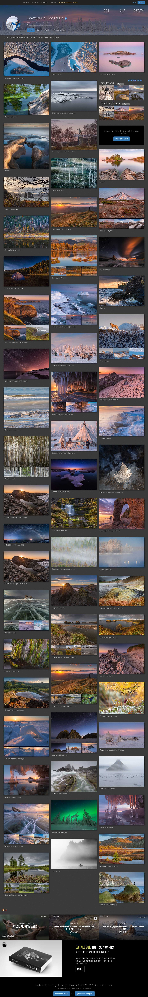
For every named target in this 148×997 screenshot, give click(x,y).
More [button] (53, 2)
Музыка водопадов (12, 671)
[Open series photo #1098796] (89, 748)
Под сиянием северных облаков (112, 750)
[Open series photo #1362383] (26, 472)
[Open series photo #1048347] (41, 888)
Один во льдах (105, 438)
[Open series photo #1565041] (106, 224)
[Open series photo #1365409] (41, 423)
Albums (39, 30)
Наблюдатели (57, 74)
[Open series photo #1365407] (11, 423)
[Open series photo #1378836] (15, 332)
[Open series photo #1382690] (73, 320)
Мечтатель (56, 871)
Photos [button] (26, 2)
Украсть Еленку (106, 269)
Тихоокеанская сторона (109, 637)
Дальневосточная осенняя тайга (64, 569)
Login (134, 2)
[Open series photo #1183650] (58, 650)
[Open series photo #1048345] (11, 888)
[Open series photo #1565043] (136, 224)
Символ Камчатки (11, 209)
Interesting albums (135, 81)
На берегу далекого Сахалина (16, 381)
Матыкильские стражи (108, 905)
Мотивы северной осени (109, 866)
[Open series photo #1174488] (58, 699)
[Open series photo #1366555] (73, 407)
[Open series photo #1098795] (73, 748)
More (80, 969)
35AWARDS (59, 30)
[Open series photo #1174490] (89, 699)
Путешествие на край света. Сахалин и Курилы (64, 706)
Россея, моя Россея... (111, 103)
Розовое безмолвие (107, 74)
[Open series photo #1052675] (41, 839)
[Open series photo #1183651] (73, 650)
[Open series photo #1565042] (121, 224)
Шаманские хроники (60, 755)
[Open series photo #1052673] (11, 839)
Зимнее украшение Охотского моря (112, 492)
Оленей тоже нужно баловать (63, 453)
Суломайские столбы (13, 250)
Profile (47, 30)
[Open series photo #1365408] (26, 423)
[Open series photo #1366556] (89, 407)
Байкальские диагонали (14, 846)
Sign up (141, 2)
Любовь (7, 171)
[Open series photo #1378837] (37, 332)
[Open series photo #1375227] (121, 353)
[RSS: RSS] (3, 910)
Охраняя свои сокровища (14, 78)
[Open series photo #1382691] (89, 320)
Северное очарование (108, 716)
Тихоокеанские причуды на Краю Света (17, 342)
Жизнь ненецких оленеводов (63, 365)
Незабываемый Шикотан (61, 229)
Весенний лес (10, 479)
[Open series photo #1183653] (89, 650)
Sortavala (39, 37)
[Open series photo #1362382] (11, 472)
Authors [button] (35, 2)
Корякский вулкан (106, 231)
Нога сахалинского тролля (110, 531)
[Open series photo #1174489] (73, 699)
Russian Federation (36, 25)
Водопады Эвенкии (59, 530)
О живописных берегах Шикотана (64, 657)
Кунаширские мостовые (109, 400)
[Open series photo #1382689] (58, 320)
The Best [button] (44, 2)
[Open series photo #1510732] (89, 271)
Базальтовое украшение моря (16, 517)
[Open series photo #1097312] (41, 752)
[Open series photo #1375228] (136, 353)
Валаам (103, 308)
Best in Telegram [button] (85, 994)
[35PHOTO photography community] (11, 2)
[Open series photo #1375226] (106, 353)
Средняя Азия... (108, 83)
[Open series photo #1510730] (58, 271)
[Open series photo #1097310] (11, 752)
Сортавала (48, 25)
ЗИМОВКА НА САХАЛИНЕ (14, 545)
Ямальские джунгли (59, 832)
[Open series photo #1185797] (26, 625)
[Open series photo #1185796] (11, 625)
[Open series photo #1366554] (58, 407)
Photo (30, 30)
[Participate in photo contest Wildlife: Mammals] (25, 927)
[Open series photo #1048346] (26, 888)
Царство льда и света (13, 797)
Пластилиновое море (13, 430)
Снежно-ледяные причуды (14, 759)
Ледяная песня (10, 632)
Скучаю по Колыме (59, 278)
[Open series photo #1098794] (58, 748)
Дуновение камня (11, 117)
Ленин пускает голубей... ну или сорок (64, 152)
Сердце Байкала (58, 608)
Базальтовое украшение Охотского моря (17, 584)
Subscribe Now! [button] (121, 139)
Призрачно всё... (58, 190)
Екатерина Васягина (51, 37)
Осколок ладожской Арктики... (63, 113)
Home (6, 37)
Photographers (15, 37)
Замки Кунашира (106, 676)
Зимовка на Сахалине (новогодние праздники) (64, 327)
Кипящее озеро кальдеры (14, 710)
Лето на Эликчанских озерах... (16, 895)
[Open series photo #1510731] (73, 271)
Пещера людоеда (106, 827)
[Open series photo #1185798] (41, 625)
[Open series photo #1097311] (26, 752)
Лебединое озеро (106, 569)
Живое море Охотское (60, 794)
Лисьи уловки (105, 361)
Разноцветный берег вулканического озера (112, 608)
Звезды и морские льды (61, 492)
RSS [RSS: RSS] (6, 910)
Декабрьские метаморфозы (62, 414)
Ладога (102, 182)
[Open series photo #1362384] (41, 472)
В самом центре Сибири (14, 288)
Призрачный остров (107, 789)
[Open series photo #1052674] (26, 839)
